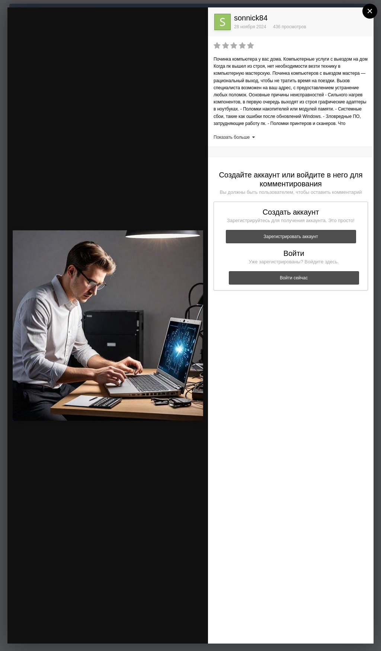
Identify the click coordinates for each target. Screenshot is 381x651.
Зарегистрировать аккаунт (290, 236)
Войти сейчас (294, 277)
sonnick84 (251, 18)
